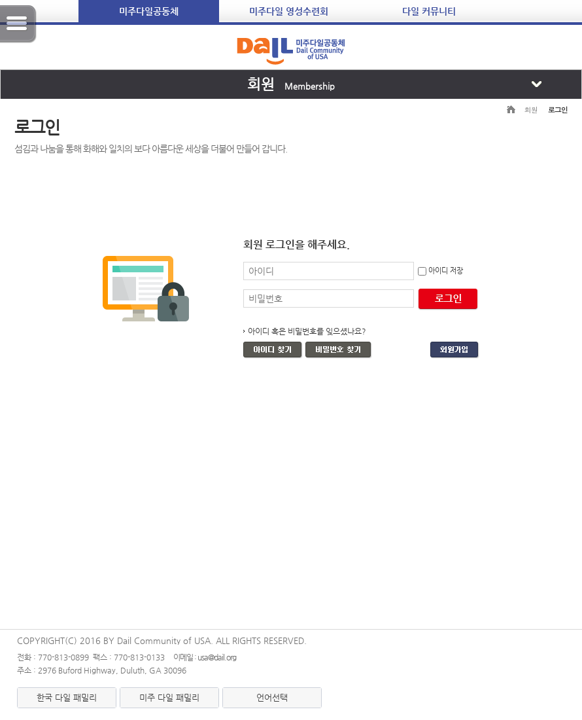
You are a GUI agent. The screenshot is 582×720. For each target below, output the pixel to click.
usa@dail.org (216, 657)
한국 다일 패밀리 (67, 697)
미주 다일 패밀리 (169, 697)
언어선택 (272, 697)
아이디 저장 (445, 270)
